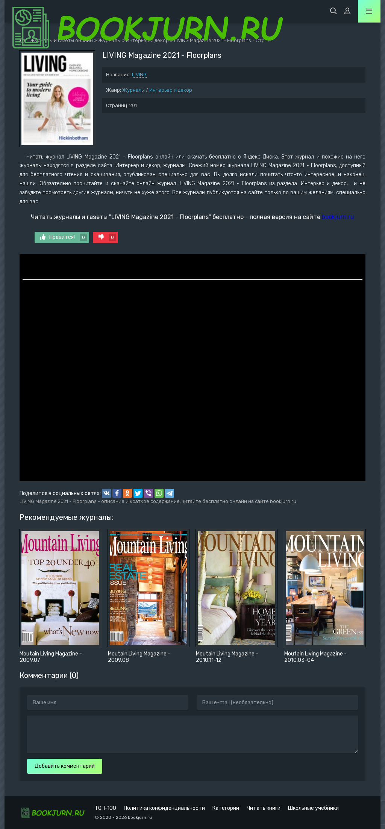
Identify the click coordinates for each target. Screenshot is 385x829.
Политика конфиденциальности (164, 808)
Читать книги (263, 808)
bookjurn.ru (338, 216)
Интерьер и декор (170, 90)
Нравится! (63, 237)
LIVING (139, 74)
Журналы (133, 90)
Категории (225, 808)
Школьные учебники (313, 808)
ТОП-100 (105, 808)
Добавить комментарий (65, 766)
